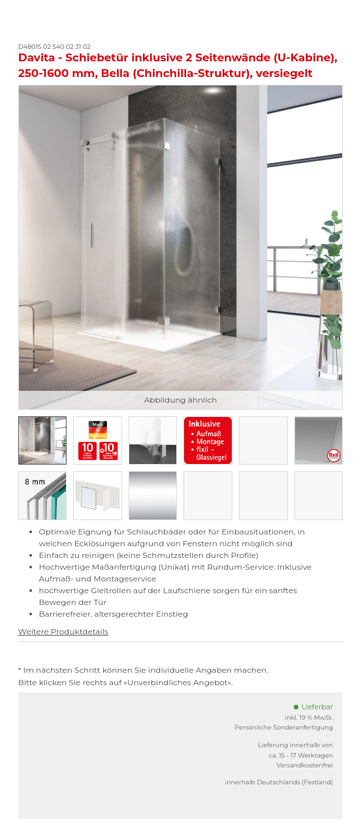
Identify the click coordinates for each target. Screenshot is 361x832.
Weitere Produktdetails (63, 631)
